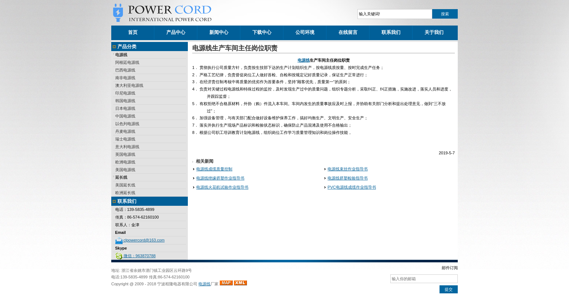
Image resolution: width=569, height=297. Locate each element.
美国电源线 (125, 169)
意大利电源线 (127, 146)
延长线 (121, 177)
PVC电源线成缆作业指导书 (352, 187)
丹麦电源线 (125, 131)
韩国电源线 (125, 101)
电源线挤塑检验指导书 (348, 178)
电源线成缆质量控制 (214, 169)
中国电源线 (125, 116)
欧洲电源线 (125, 162)
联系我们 (391, 32)
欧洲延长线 (125, 192)
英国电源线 (125, 154)
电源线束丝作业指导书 (348, 169)
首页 (133, 32)
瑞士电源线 (125, 139)
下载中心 (261, 32)
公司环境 (304, 32)
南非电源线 (125, 78)
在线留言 (347, 32)
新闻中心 (218, 32)
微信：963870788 (135, 256)
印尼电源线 (125, 93)
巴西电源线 (125, 70)
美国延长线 (125, 185)
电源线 (121, 55)
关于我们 (434, 32)
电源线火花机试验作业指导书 (222, 187)
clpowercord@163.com (140, 240)
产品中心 (175, 32)
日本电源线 (125, 108)
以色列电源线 (127, 124)
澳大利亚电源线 (129, 85)
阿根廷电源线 (127, 62)
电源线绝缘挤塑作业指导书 (220, 178)
